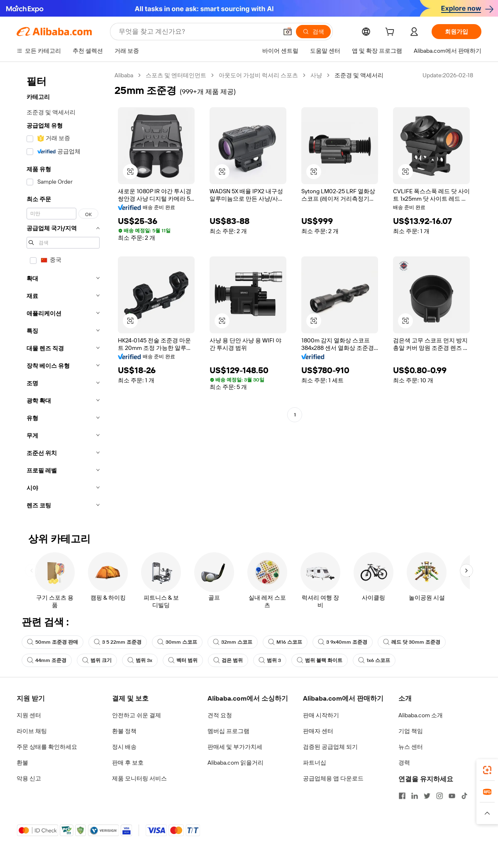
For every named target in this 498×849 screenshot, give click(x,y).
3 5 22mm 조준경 (118, 642)
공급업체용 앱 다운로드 (333, 778)
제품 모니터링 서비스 (139, 778)
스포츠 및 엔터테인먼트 (176, 75)
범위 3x (139, 660)
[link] (487, 770)
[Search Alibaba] (197, 31)
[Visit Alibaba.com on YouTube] (452, 796)
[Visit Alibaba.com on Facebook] (402, 796)
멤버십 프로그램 (228, 731)
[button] (288, 32)
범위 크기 (97, 660)
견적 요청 (220, 715)
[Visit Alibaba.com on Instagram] (439, 796)
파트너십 (314, 762)
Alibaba (124, 75)
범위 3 (270, 660)
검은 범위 (228, 660)
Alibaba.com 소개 (420, 715)
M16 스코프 (285, 642)
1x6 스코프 (374, 660)
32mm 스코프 (232, 642)
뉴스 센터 (410, 746)
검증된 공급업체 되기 (330, 746)
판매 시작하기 (321, 715)
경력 (404, 762)
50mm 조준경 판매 (52, 642)
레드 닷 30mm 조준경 (411, 642)
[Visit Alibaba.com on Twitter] (427, 796)
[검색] (313, 31)
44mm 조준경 (46, 660)
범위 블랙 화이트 (319, 660)
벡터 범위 (183, 660)
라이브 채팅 (32, 731)
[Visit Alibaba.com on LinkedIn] (414, 796)
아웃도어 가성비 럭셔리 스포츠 (258, 75)
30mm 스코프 (177, 642)
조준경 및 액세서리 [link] (358, 75)
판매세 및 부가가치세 (235, 746)
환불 (22, 762)
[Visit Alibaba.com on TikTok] (464, 796)
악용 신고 (29, 778)
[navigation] (63, 292)
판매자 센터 (318, 731)
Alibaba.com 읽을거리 (236, 762)
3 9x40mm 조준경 (342, 642)
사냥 (316, 75)
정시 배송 (124, 746)
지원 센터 (29, 715)
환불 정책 (124, 731)
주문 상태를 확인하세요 (47, 746)
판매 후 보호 (128, 762)
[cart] (391, 33)
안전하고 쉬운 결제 (136, 715)
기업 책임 (410, 731)
